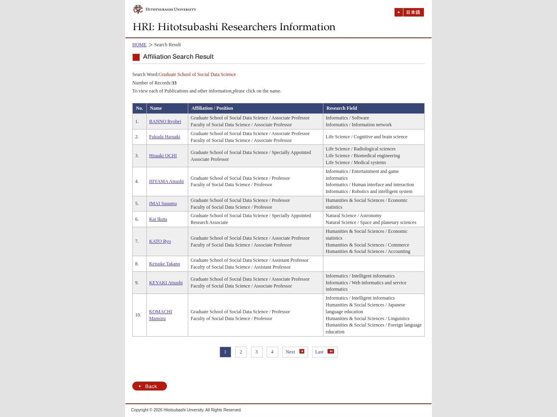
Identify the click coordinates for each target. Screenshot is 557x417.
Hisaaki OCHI (163, 155)
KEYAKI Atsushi (166, 283)
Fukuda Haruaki (165, 137)
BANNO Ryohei (165, 121)
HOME (139, 44)
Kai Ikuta (158, 219)
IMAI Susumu (163, 203)
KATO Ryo (160, 241)
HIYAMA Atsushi (166, 181)
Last (325, 352)
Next (295, 352)
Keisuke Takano (164, 264)
